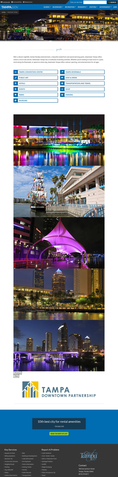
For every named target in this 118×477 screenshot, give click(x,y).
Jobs (115, 7)
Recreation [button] (69, 7)
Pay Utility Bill (9, 471)
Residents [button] (82, 7)
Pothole (44, 471)
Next (16, 378)
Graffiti (44, 466)
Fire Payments (26, 463)
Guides (4, 12)
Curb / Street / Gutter (48, 457)
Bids (23, 455)
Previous (18, 374)
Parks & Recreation (28, 466)
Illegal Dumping (47, 468)
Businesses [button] (57, 7)
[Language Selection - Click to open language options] (5, 2)
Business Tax (9, 460)
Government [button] (104, 7)
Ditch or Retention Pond (49, 460)
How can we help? (76, 2)
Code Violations (46, 455)
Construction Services (11, 463)
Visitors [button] (92, 7)
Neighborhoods (9, 466)
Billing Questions (10, 457)
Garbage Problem (47, 463)
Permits (24, 471)
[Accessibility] (16, 2)
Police (6, 474)
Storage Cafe (59, 428)
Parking (7, 468)
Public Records (26, 474)
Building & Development (29, 457)
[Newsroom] (27, 2)
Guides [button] (46, 7)
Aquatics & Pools (10, 455)
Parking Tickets (26, 468)
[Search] (112, 2)
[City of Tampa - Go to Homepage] (9, 7)
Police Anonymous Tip (48, 474)
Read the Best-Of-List (59, 435)
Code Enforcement (27, 460)
